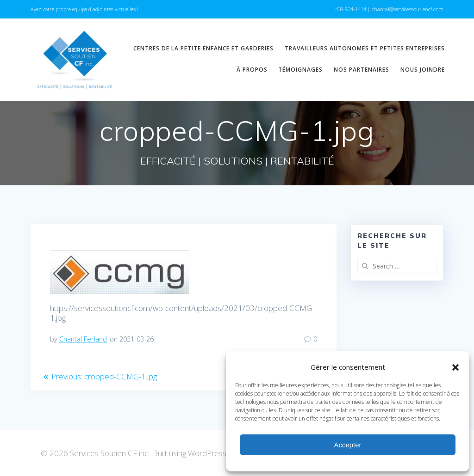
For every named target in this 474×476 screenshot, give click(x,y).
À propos (252, 69)
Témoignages (300, 69)
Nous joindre (422, 69)
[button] (455, 367)
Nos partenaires (361, 69)
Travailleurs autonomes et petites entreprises (365, 48)
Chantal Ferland (83, 338)
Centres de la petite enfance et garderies (203, 48)
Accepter (347, 445)
